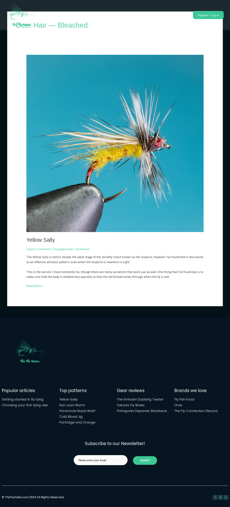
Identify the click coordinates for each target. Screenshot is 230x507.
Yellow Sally (40, 240)
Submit (145, 460)
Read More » (34, 286)
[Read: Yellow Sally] (115, 143)
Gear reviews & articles (169, 15)
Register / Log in (206, 15)
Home (124, 15)
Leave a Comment (38, 249)
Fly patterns (141, 15)
